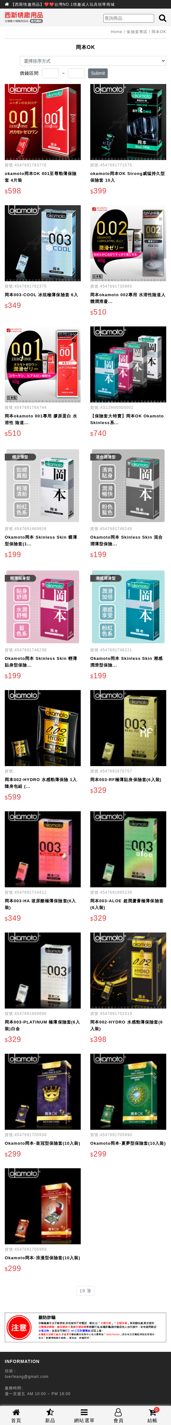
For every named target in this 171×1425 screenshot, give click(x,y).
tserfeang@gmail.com (27, 1376)
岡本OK (159, 32)
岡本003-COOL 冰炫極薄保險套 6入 (41, 294)
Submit (98, 73)
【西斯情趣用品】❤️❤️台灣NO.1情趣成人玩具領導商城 (63, 4)
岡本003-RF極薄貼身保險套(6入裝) (125, 779)
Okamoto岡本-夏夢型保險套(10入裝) (128, 1143)
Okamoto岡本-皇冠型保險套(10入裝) (42, 1143)
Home (116, 32)
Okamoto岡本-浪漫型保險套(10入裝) (42, 1257)
